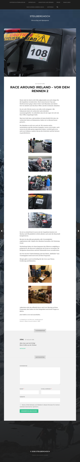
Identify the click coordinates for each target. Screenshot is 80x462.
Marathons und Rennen (27, 319)
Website (22, 396)
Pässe (58, 2)
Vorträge (50, 7)
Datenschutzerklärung (17, 2)
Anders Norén (43, 455)
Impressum (31, 2)
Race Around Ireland (31, 321)
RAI (39, 321)
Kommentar (23, 366)
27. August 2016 (29, 339)
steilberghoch (40, 16)
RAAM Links (66, 2)
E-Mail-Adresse (46, 389)
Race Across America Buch (35, 7)
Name (22, 389)
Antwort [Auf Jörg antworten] (23, 348)
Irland (22, 321)
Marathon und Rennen (46, 2)
